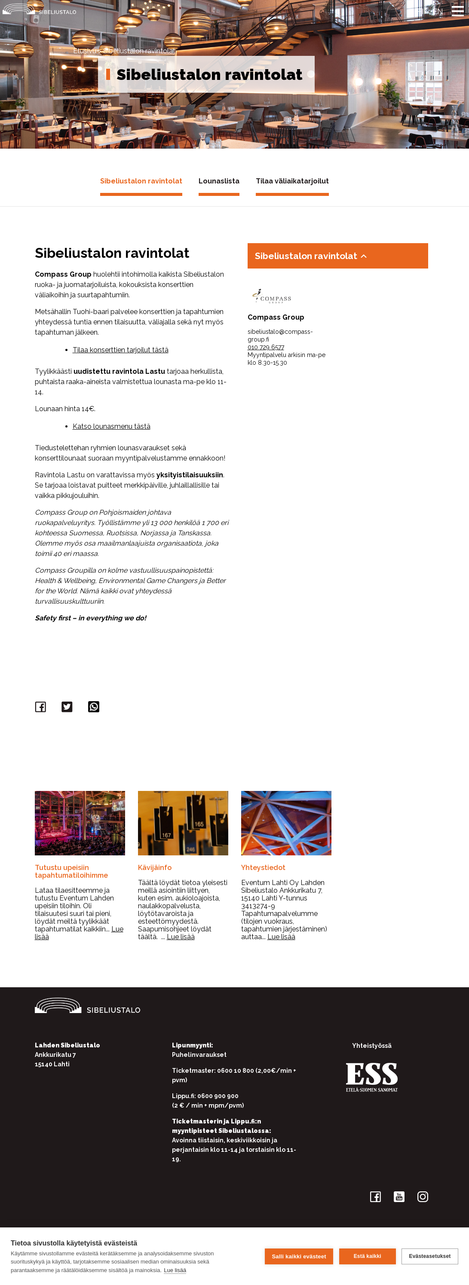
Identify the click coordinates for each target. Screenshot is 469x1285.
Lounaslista (219, 181)
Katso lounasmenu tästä (111, 426)
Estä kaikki (367, 1256)
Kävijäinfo (155, 868)
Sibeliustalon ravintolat (141, 181)
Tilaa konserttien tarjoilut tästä (121, 350)
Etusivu (84, 51)
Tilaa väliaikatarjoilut (292, 181)
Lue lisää (175, 1270)
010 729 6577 (266, 347)
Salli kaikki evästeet (299, 1256)
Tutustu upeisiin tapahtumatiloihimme (71, 871)
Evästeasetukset (430, 1256)
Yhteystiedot (263, 868)
